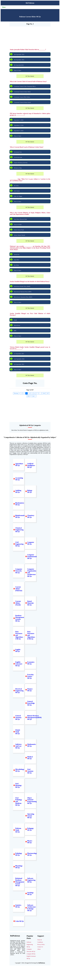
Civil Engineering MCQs (19, 544)
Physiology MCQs (18, 866)
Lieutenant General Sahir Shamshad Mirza (23, 86)
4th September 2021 (17, 59)
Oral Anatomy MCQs (30, 771)
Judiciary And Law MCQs (18, 746)
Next (28, 396)
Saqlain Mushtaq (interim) (19, 162)
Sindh (13, 320)
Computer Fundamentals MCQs (32, 556)
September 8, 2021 (17, 125)
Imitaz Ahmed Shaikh (17, 235)
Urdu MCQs (19, 921)
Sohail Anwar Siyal (17, 230)
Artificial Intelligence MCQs (31, 465)
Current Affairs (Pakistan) (18, 588)
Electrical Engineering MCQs (19, 690)
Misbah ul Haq (16, 168)
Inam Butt (14, 259)
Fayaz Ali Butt (16, 224)
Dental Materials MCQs (30, 603)
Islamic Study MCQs (17, 731)
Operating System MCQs (30, 815)
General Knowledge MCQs (31, 703)
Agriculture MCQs (19, 464)
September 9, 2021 (17, 130)
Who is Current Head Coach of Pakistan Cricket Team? (26, 147)
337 (48, 393)
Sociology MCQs (30, 893)
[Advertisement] (30, 37)
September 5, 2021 (17, 120)
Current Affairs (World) (18, 603)
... (40, 393)
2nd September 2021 (17, 54)
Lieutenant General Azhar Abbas (20, 91)
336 (44, 393)
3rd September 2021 (17, 364)
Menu (4, 7)
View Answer (30, 76)
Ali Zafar (14, 185)
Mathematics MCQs (31, 745)
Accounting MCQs (19, 479)
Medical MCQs (30, 757)
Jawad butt (14, 254)
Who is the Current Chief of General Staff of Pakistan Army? (28, 81)
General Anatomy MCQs (18, 717)
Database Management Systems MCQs (19, 618)
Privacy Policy (41, 944)
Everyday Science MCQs (30, 676)
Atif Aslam (15, 191)
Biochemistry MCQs (19, 504)
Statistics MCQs (18, 906)
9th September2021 (17, 65)
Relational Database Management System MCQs (19, 881)
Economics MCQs (30, 663)
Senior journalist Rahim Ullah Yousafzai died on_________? (28, 49)
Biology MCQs (29, 491)
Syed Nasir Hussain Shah (18, 219)
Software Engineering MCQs (31, 880)
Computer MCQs (30, 543)
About (38, 949)
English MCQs (17, 650)
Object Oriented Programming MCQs (32, 800)
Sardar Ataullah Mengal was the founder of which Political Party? (30, 281)
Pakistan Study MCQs (18, 830)
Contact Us (40, 946)
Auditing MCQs (18, 491)
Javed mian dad (16, 157)
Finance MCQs (30, 690)
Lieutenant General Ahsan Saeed (20, 102)
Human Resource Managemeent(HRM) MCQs (34, 717)
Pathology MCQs (18, 854)
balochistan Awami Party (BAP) (20, 286)
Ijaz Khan (14, 265)
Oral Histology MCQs (18, 785)
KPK (13, 330)
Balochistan (15, 325)
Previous (16, 393)
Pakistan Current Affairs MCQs (30, 17)
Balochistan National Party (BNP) (20, 291)
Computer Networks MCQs (18, 571)
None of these (15, 70)
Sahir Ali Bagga (16, 196)
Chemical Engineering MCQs (19, 529)
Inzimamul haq (16, 152)
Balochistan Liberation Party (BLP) (21, 297)
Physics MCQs (29, 841)
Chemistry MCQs (30, 516)
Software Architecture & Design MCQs (31, 907)
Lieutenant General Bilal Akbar (20, 97)
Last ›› (33, 396)
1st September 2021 (17, 353)
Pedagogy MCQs (30, 829)
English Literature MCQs (18, 664)
